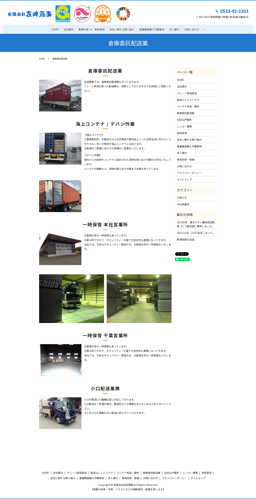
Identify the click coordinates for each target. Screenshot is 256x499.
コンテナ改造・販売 (188, 106)
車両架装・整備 (185, 159)
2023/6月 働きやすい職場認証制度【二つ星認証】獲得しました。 (196, 224)
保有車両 (100, 29)
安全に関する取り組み (122, 29)
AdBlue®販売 (184, 119)
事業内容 (84, 29)
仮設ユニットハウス (188, 100)
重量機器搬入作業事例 (152, 29)
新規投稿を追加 (185, 239)
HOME (55, 29)
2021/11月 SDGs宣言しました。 (196, 232)
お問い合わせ (191, 29)
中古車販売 (183, 204)
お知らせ (182, 197)
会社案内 (69, 29)
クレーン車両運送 (187, 93)
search (204, 29)
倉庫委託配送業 (185, 113)
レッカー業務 (184, 126)
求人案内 (174, 29)
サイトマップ (184, 179)
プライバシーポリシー (189, 173)
